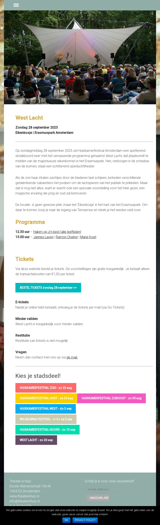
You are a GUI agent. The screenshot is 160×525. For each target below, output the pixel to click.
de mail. (72, 357)
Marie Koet (88, 237)
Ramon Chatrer (67, 237)
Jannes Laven (43, 237)
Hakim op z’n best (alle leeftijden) (57, 232)
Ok (66, 520)
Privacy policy (85, 520)
